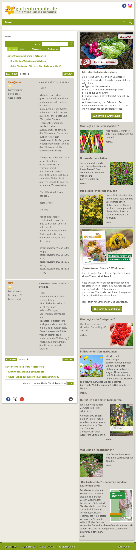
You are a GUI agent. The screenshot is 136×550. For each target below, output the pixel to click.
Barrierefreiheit (67, 546)
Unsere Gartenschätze (93, 158)
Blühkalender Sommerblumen (98, 351)
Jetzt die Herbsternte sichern (99, 72)
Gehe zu (27, 383)
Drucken (68, 74)
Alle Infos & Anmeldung (106, 115)
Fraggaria (15, 82)
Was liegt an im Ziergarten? (97, 449)
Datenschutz (28, 546)
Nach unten (11, 74)
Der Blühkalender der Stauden (98, 190)
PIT (10, 283)
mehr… (109, 141)
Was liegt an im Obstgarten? (97, 319)
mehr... (83, 536)
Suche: (37, 44)
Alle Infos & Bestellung (107, 308)
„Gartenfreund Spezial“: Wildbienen (103, 268)
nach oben (123, 546)
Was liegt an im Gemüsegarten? (99, 126)
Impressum (11, 546)
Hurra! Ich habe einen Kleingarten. (101, 400)
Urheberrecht (47, 546)
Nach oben (11, 359)
